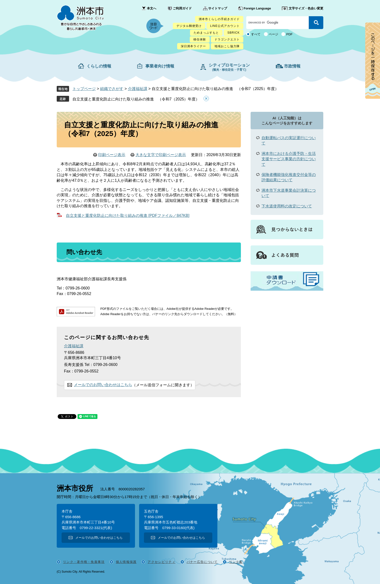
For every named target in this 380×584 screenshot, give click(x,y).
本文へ (151, 8)
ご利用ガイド (182, 8)
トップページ (84, 89)
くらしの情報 (99, 66)
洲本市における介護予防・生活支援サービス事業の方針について (288, 159)
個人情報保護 (126, 562)
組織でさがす (111, 89)
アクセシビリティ (161, 562)
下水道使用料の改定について (286, 206)
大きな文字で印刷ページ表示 (160, 155)
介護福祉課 (137, 89)
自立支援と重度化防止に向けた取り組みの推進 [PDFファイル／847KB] (127, 215)
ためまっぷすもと (206, 32)
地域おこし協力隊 (227, 46)
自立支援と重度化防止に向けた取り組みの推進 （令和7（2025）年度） (136, 99)
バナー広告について (202, 562)
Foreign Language (257, 8)
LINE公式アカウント (225, 26)
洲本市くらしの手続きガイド (219, 19)
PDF (289, 34)
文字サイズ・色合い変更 (306, 8)
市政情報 (292, 66)
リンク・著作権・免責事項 (84, 562)
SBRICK (233, 32)
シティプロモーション (229, 67)
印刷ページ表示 (111, 155)
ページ (273, 34)
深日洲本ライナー (193, 46)
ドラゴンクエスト (227, 39)
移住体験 (199, 39)
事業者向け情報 (159, 66)
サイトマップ (217, 8)
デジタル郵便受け (189, 26)
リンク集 (236, 562)
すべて (256, 34)
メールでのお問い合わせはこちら (103, 385)
